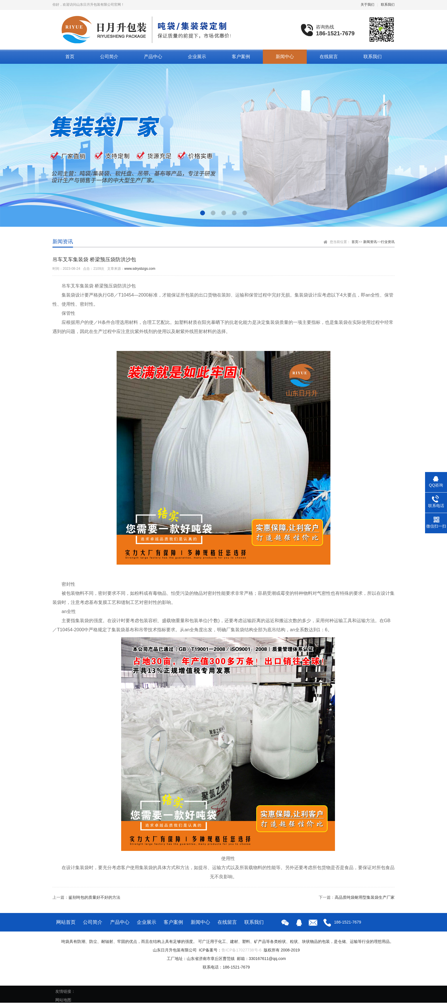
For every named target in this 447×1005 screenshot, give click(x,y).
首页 (69, 56)
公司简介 (109, 56)
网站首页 (66, 922)
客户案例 (241, 56)
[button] (202, 213)
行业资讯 (388, 242)
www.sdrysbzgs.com (139, 269)
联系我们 (388, 5)
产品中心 (153, 56)
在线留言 (329, 56)
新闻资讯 (370, 242)
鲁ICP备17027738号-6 (241, 950)
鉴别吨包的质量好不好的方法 (94, 897)
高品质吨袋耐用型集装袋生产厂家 (365, 897)
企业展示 (197, 56)
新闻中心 (285, 56)
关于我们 (367, 5)
